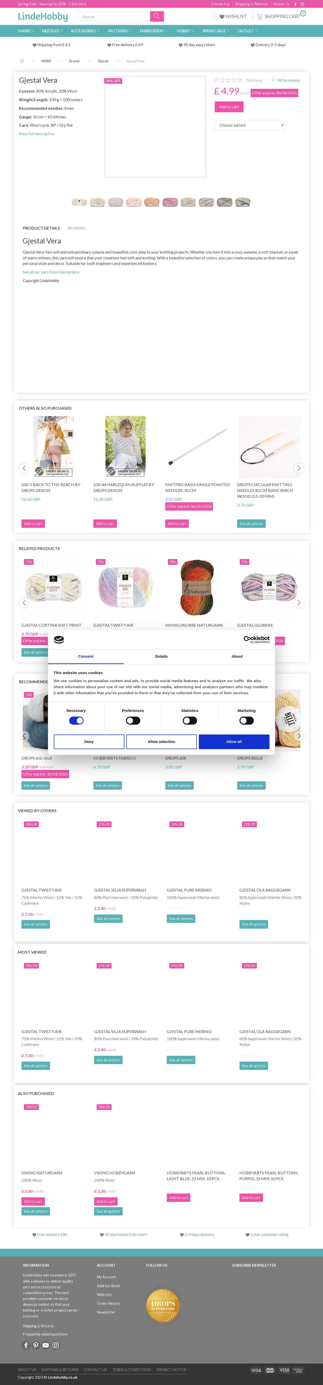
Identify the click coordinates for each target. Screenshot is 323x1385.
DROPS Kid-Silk (36, 758)
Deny (89, 741)
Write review (288, 80)
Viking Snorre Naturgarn (194, 625)
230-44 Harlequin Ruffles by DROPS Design (123, 487)
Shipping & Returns (251, 4)
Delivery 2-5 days (270, 44)
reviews (254, 80)
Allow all (234, 741)
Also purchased (36, 1093)
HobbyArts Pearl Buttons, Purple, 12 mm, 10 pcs (268, 1175)
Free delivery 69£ (52, 1234)
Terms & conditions (131, 1370)
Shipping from (49, 44)
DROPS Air (175, 758)
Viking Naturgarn (41, 1172)
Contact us (220, 4)
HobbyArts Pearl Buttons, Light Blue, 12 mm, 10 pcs (196, 1175)
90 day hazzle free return (126, 1234)
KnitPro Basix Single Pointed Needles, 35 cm (197, 487)
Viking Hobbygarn (114, 1172)
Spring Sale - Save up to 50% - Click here (52, 3)
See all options (251, 523)
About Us (281, 4)
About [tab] (237, 656)
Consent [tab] (86, 656)
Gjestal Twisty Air (113, 625)
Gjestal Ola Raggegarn (265, 890)
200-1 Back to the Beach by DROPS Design (50, 487)
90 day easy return (199, 44)
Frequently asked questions (45, 1334)
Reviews (76, 228)
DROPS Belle (250, 758)
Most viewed (32, 952)
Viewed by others (37, 810)
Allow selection (161, 741)
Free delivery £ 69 (127, 44)
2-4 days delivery (199, 1234)
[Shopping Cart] (281, 15)
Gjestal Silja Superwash (120, 890)
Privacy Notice (171, 1370)
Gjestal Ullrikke (255, 625)
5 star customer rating (269, 1234)
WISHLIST (234, 16)
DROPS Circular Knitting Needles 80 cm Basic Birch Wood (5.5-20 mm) (265, 490)
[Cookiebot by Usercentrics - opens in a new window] (247, 640)
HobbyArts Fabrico (114, 758)
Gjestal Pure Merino (189, 890)
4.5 (68, 44)
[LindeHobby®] (42, 15)
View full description (37, 133)
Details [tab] (161, 656)
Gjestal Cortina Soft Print (51, 625)
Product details (41, 228)
